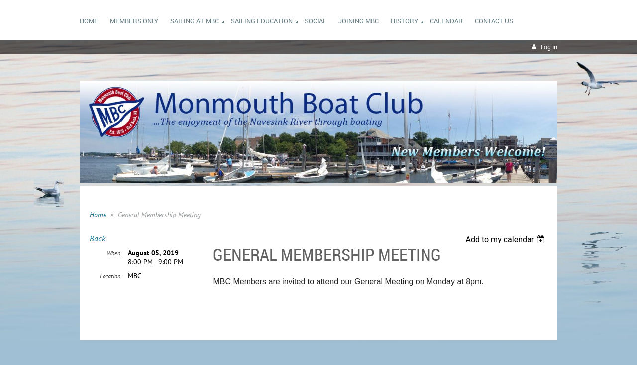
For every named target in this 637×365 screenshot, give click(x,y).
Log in (549, 47)
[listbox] (506, 239)
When (113, 253)
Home (98, 214)
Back (97, 238)
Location (110, 276)
